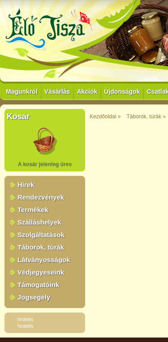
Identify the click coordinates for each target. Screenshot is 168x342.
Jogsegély (33, 297)
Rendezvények (40, 197)
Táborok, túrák (40, 247)
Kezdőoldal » (105, 116)
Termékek (32, 209)
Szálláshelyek (39, 222)
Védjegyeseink (40, 272)
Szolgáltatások (41, 234)
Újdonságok (122, 91)
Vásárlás (57, 91)
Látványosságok (43, 259)
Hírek (25, 184)
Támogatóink (38, 284)
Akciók (87, 91)
